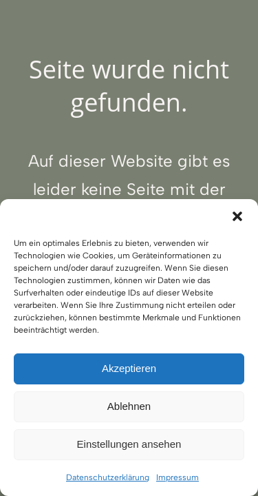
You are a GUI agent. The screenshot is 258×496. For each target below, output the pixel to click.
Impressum (177, 477)
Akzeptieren (129, 368)
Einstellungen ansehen (129, 444)
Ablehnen (129, 406)
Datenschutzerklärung (107, 477)
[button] (237, 216)
